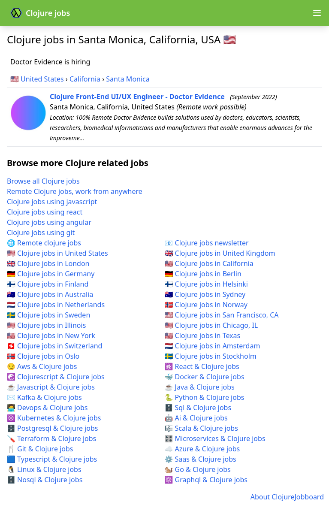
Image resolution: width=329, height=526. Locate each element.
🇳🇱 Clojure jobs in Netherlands (56, 304)
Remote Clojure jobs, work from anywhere (74, 191)
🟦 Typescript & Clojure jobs (52, 459)
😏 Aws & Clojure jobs (42, 366)
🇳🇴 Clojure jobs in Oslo (43, 356)
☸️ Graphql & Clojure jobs (206, 479)
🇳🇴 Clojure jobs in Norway (206, 304)
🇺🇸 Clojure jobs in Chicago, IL (211, 325)
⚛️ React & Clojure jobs (202, 366)
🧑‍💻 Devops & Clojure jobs (47, 407)
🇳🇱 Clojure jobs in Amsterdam (212, 346)
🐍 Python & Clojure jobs (204, 397)
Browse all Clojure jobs (43, 181)
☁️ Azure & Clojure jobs (202, 448)
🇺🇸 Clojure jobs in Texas (203, 335)
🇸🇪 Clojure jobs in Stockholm (211, 356)
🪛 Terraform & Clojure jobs (51, 438)
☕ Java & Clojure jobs (200, 387)
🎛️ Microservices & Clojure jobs (215, 438)
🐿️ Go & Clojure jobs (198, 469)
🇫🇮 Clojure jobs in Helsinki (206, 284)
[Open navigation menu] (317, 13)
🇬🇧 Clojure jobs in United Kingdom (220, 253)
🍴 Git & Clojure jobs (40, 448)
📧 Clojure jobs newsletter (207, 243)
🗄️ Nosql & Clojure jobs (44, 479)
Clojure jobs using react (44, 212)
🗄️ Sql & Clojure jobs (198, 407)
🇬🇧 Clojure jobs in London (48, 263)
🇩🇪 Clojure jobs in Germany (50, 273)
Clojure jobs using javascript (52, 201)
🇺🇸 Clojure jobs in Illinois (46, 325)
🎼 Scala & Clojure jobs (201, 428)
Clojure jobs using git (41, 232)
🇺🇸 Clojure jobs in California (209, 263)
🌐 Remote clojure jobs (44, 243)
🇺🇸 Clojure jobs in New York (51, 335)
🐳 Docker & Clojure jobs (204, 376)
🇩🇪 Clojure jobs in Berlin (203, 273)
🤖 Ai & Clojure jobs (196, 418)
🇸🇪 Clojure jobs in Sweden (48, 315)
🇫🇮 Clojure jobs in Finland (47, 284)
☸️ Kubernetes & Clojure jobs (54, 418)
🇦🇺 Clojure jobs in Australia (50, 294)
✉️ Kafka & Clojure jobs (44, 397)
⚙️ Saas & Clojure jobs (200, 459)
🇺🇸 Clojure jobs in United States (57, 253)
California (84, 79)
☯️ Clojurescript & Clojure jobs (56, 376)
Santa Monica (127, 79)
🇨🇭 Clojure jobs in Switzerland (54, 346)
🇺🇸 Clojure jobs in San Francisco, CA (222, 315)
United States (42, 79)
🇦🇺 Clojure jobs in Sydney (205, 294)
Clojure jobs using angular (49, 222)
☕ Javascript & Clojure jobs (51, 387)
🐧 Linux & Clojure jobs (44, 469)
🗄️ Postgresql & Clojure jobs (52, 428)
